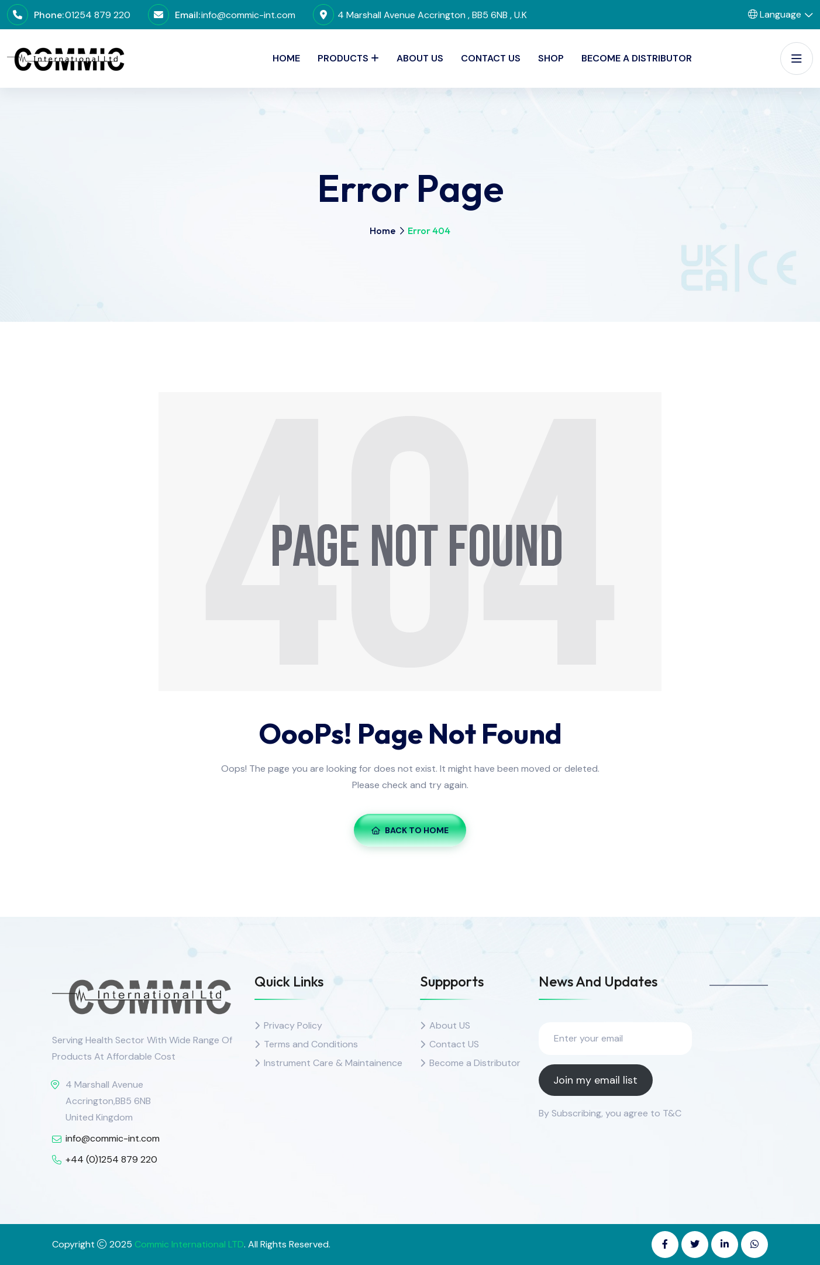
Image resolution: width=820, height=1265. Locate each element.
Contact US (454, 1044)
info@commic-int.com (248, 15)
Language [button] (774, 14)
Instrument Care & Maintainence (333, 1063)
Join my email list (595, 1080)
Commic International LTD (189, 1244)
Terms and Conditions (311, 1044)
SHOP (551, 58)
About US (449, 1025)
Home (286, 58)
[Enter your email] (615, 1038)
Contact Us (491, 58)
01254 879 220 (97, 15)
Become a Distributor (636, 58)
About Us (420, 58)
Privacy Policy (293, 1025)
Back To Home (410, 830)
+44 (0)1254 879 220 (111, 1159)
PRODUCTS (343, 58)
